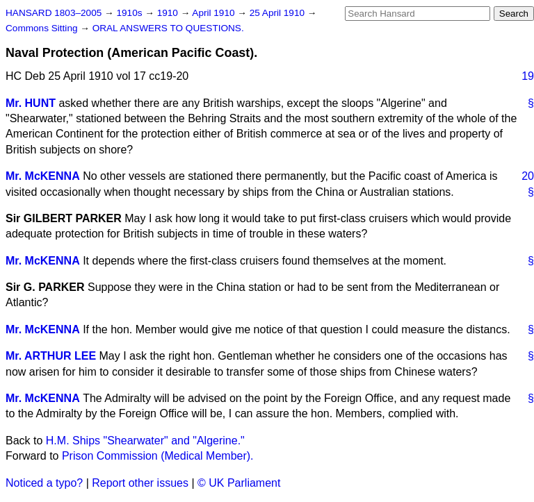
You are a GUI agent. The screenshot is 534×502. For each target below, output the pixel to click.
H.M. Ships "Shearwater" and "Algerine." (145, 440)
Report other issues (140, 483)
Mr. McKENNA (43, 176)
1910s (130, 13)
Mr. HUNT (31, 103)
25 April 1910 (278, 13)
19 (527, 76)
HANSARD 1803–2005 (54, 13)
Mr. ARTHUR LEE (51, 356)
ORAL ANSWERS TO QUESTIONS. (168, 28)
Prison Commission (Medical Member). (158, 456)
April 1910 (214, 13)
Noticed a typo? (44, 483)
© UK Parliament (238, 483)
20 (527, 176)
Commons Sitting (43, 28)
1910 (169, 13)
